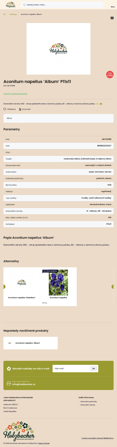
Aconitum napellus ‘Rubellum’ (21, 297)
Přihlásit (93, 368)
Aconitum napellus (58, 297)
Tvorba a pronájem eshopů (92, 438)
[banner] (10, 5)
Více (97, 104)
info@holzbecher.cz (23, 384)
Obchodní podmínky (88, 401)
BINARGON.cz (109, 438)
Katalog (13, 14)
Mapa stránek (44, 443)
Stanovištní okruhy (87, 405)
